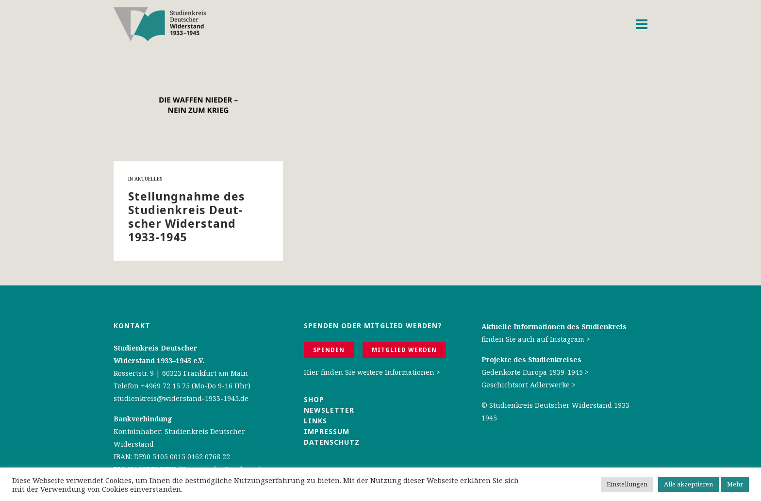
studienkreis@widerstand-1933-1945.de (181, 398)
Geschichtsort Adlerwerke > (528, 384)
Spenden (329, 350)
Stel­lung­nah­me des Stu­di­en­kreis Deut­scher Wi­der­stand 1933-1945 (186, 216)
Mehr (735, 484)
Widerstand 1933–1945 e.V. (159, 360)
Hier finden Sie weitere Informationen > (372, 372)
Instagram (567, 339)
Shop (314, 399)
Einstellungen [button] (627, 484)
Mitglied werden (404, 350)
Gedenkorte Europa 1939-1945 (532, 372)
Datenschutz (332, 442)
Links (317, 420)
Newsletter (329, 410)
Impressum (326, 431)
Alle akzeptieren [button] (688, 484)
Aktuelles (148, 178)
